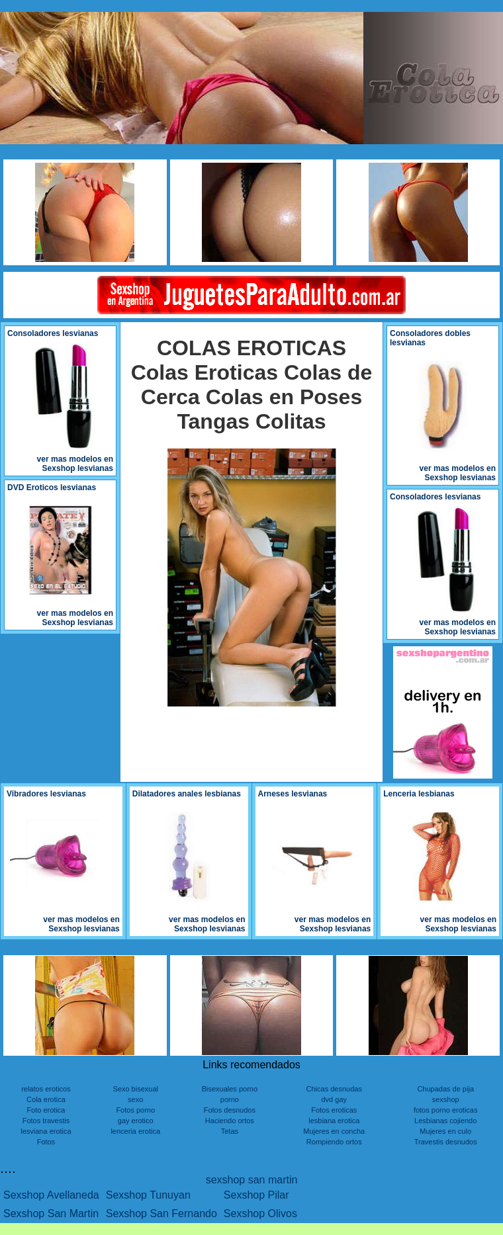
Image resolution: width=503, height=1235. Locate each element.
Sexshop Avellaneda (51, 1195)
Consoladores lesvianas (52, 333)
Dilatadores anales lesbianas (186, 793)
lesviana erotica (46, 1131)
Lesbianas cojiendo (445, 1121)
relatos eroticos (46, 1089)
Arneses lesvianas (293, 793)
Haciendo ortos (229, 1121)
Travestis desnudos (445, 1142)
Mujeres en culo (445, 1131)
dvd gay (334, 1099)
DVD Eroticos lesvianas (51, 487)
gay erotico (136, 1121)
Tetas (229, 1131)
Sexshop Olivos (260, 1213)
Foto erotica (45, 1110)
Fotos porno (135, 1110)
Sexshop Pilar (256, 1195)
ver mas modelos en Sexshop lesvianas (75, 463)
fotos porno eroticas (446, 1110)
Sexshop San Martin (51, 1213)
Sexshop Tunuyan (148, 1195)
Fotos (46, 1142)
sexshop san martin (252, 1179)
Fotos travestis (46, 1121)
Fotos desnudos (229, 1110)
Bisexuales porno (229, 1089)
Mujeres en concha (334, 1131)
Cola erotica (46, 1099)
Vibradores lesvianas (46, 793)
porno (229, 1099)
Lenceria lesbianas (418, 793)
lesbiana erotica (333, 1121)
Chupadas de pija (445, 1089)
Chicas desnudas (334, 1089)
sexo (135, 1099)
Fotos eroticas (334, 1110)
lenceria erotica (135, 1131)
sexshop (445, 1099)
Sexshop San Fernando (161, 1213)
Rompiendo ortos (334, 1142)
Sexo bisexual (135, 1089)
